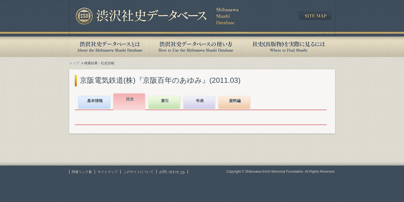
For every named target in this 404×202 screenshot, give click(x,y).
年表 (200, 100)
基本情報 (95, 100)
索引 (165, 100)
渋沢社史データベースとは (109, 46)
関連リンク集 (82, 172)
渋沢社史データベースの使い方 (196, 46)
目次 (130, 99)
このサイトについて (138, 172)
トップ (74, 63)
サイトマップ (107, 172)
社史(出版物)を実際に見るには (288, 46)
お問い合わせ (169, 172)
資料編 (235, 100)
